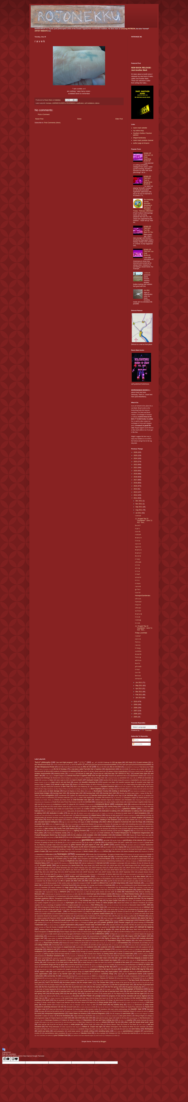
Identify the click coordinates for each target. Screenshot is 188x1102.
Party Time (87, 913)
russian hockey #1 (75, 942)
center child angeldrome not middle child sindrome (95, 797)
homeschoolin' (80, 854)
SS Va (94, 967)
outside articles (47, 913)
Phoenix (142, 916)
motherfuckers (146, 896)
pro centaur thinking (52, 925)
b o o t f (137, 525)
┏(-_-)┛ (94, 762)
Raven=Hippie (64, 931)
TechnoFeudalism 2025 (66, 980)
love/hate (108, 885)
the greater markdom (65, 989)
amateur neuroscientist (43, 773)
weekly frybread (141, 1020)
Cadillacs (72, 795)
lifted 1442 (88, 881)
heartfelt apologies (76, 851)
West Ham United (84, 1022)
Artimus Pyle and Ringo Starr (95, 778)
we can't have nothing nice (105, 1020)
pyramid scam (85, 927)
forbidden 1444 (120, 835)
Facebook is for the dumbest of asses (127, 826)
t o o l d (137, 592)
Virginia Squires (56, 1018)
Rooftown (148, 940)
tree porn (150, 1009)
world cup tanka (43, 1031)
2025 (136, 455)
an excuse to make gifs (84, 773)
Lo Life (146, 883)
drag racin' (112, 817)
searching (118, 949)
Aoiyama (111, 775)
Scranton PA (86, 949)
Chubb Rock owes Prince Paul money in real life (67, 802)
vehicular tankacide (111, 1015)
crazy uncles (39, 808)
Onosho (120, 911)
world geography (58, 1031)
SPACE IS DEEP (144, 965)
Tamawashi (136, 978)
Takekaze (111, 978)
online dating (111, 911)
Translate (146, 730)
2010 (136, 701)
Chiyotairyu (47, 802)
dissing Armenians (129, 815)
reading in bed (102, 932)
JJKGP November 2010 (71, 872)
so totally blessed (86, 962)
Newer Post (39, 119)
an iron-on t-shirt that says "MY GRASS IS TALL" (113, 773)
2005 (136, 717)
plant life (120, 918)
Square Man (86, 967)
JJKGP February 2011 (81, 867)
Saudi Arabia (57, 947)
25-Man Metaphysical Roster (45, 767)
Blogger (103, 1041)
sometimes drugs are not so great (52, 965)
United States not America (77, 1013)
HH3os (105, 851)
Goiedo (141, 842)
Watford (64, 1020)
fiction (70, 830)
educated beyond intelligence (48, 822)
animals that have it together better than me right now (86, 776)
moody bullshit (74, 896)
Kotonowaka (132, 874)
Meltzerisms (80, 892)
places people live (82, 918)
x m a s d (138, 679)
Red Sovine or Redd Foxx (125, 934)
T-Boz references (58, 978)
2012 (136, 495)
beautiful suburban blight (126, 782)
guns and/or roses (109, 847)
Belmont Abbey (85, 784)
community (90, 804)
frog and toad (95, 837)
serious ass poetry (143, 951)
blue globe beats (139, 786)
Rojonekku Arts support (82, 940)
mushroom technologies (73, 898)
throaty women (46, 1004)
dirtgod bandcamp (139, 138)
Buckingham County (101, 791)
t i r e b (137, 623)
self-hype (50, 951)
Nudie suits (41, 909)
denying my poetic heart (123, 813)
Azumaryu (44, 780)
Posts (136, 740)
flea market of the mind (140, 830)
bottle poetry (43, 791)
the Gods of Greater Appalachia (47, 989)
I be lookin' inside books (139, 856)
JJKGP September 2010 (126, 872)
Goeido (135, 842)
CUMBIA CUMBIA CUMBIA (92, 808)
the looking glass (106, 993)
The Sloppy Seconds (54, 998)
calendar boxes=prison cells (101, 795)
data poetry (70, 811)
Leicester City (41, 881)
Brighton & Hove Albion (77, 791)
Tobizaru (129, 1004)
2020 (136, 471)
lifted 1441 (77, 881)
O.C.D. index (65, 909)
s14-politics (84, 945)
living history (120, 883)
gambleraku (88, 840)
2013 (136, 492)
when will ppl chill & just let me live (49, 1024)
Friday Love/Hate (141, 633)
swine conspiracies (132, 976)
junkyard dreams (143, 872)
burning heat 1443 (92, 793)
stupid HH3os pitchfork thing (94, 971)
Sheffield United (142, 953)
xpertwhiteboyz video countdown (55, 1033)
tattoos (97, 103)
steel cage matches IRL (132, 967)
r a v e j (137, 645)
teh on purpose (79, 980)
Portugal (83, 922)
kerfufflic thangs (82, 874)
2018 (136, 477)
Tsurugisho (67, 1011)
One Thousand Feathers (75, 911)
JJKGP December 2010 (45, 867)
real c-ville (113, 931)
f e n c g (138, 657)
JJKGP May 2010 (144, 869)
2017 (136, 480)
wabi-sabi (99, 1018)
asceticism (123, 778)
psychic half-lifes (129, 925)
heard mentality (53, 851)
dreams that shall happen (55, 819)
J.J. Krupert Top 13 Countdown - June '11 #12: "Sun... (143, 520)
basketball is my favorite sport (140, 780)
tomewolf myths (72, 1007)
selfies (73, 951)
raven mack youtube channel (143, 140)
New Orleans (85, 905)
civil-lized (88, 802)
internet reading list (88, 863)
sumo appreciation (41, 974)
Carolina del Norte (40, 797)
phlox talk (133, 916)
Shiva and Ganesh (70, 956)
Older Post (119, 119)
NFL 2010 (38, 907)
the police (76, 996)
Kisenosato (101, 874)
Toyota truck (149, 1007)
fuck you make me (142, 837)
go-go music (89, 842)
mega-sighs (38, 892)
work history (135, 1029)
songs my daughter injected (99, 964)
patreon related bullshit (102, 914)
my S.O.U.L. (129, 900)
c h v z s (138, 599)
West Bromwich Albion (70, 1022)
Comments (137, 744)
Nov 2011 (139, 504)
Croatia (59, 808)
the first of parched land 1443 (52, 987)
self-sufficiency (63, 951)
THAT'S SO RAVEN (52, 982)
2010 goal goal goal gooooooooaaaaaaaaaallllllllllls (135, 764)
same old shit (135, 945)
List (44, 883)
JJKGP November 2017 (90, 872)
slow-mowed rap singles (108, 960)
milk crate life (79, 894)
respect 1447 (39, 938)
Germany (37, 842)
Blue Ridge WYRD (61, 789)
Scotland (62, 949)
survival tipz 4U (52, 976)
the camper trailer (86, 982)
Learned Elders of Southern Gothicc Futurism (129, 878)
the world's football (139, 998)
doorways (69, 817)
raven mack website (140, 128)
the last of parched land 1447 (137, 991)
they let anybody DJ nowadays (63, 1000)
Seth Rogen (38, 953)
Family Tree (61, 828)
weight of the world (47, 1022)
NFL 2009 (146, 905)
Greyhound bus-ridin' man (61, 847)
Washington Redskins (52, 1020)
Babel (51, 780)
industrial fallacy (40, 863)
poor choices (39, 922)
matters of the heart (143, 890)
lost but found (68, 885)
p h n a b (138, 666)
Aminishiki (71, 773)
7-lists (151, 767)
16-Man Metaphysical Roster (61, 764)
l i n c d (137, 617)
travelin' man (136, 1009)
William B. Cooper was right (92, 1027)
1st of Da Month (77, 764)
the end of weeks (79, 984)
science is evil (51, 949)
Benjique (107, 784)
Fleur (150, 830)
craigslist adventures (135, 806)
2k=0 (59, 767)
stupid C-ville (44, 971)
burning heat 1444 (109, 793)
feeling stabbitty (138, 828)
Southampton (131, 964)
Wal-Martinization (145, 1018)
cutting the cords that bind (112, 808)
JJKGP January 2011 (115, 867)
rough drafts (38, 942)
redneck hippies (139, 934)
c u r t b (137, 672)
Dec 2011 (139, 501)
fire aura (118, 830)
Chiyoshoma (38, 802)
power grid (92, 922)
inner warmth (55, 863)
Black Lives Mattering (80, 786)
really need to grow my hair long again (61, 934)
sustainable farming (68, 976)
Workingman (149, 1029)
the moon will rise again (135, 993)
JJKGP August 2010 (130, 865)
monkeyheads (61, 896)
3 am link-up (68, 767)
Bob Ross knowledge (74, 789)
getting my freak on (49, 842)
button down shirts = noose (135, 793)
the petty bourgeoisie (64, 996)
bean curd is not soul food (60, 782)
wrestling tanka (104, 1031)
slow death (41, 960)
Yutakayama (108, 1035)
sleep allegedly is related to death (141, 958)
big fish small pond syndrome (50, 786)
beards (76, 782)
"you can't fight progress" (64, 762)
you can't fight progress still (145, 1033)
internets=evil (101, 863)
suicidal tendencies (143, 971)
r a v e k (138, 586)
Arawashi (148, 775)
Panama (79, 913)
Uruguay (117, 1013)
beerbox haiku (39, 784)
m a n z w (138, 614)
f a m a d (138, 602)
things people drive (105, 1002)
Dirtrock (107, 815)
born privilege (109, 789)
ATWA (140, 778)
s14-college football (41, 945)
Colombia (82, 804)
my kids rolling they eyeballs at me (55, 900)
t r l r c (137, 580)
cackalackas (62, 795)
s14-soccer (105, 945)
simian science (148, 956)
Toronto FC (108, 1007)
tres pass (41, 1011)
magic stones (69, 887)
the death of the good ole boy (123, 982)
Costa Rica (75, 806)
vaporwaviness (100, 1015)
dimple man (58, 815)
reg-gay (148, 934)
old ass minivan (144, 909)
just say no (59, 874)
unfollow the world (142, 1011)
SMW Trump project (49, 962)
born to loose (120, 789)
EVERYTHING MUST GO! (52, 826)
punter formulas (39, 927)
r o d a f (137, 636)
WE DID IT (122, 1020)
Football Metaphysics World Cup (46, 835)
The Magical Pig (119, 993)
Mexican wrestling (144, 892)
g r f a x (137, 589)
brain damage (54, 791)
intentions (64, 863)
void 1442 (67, 1018)
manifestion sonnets (41, 889)
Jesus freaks (88, 865)
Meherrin (63, 892)
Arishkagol (46, 778)
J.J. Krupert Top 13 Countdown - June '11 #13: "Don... (143, 628)
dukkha (96, 819)
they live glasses (82, 1000)
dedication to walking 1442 (133, 811)
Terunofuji (114, 980)
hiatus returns (116, 851)
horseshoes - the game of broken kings (111, 854)
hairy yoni (130, 847)
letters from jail (52, 881)
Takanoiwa (86, 978)
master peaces (88, 889)
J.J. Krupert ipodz (44, 865)
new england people (71, 905)
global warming (76, 842)
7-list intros (142, 767)
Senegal (83, 951)
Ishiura (146, 863)
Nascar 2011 (82, 902)
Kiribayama (92, 874)
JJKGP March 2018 (131, 869)
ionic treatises (132, 863)
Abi (121, 769)
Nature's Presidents (139, 902)
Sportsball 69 (69, 967)
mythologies (70, 903)
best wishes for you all (118, 784)
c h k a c (138, 608)
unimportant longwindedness (55, 1013)
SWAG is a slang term (98, 976)
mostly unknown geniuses (96, 896)
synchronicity (48, 978)
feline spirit (150, 828)
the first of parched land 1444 (76, 987)
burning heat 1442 (76, 793)
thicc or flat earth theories (97, 1000)
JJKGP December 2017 (63, 867)
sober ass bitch (99, 962)
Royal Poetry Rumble (51, 943)
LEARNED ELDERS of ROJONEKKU (64, 103)
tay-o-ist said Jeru (43, 980)
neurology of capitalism (54, 905)
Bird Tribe (66, 786)
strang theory (84, 969)
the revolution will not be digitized (135, 996)
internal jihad (73, 863)
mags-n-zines (82, 887)
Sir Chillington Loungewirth (72, 958)
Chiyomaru (139, 799)
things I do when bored (116, 1000)
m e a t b (138, 654)
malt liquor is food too (98, 887)
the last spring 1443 (56, 993)
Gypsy (121, 847)
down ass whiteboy (81, 817)
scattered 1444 (134, 947)
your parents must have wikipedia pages (82, 1035)
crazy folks (147, 806)
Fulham (151, 837)
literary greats (52, 883)
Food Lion (93, 833)
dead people (94, 811)
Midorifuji (57, 894)
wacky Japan (108, 1018)
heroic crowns (88, 851)
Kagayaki (67, 874)
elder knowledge (92, 822)
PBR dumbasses (118, 913)
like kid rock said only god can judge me (128, 881)
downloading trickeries (99, 817)
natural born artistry (123, 902)
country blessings (98, 806)
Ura (111, 1013)
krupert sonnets (40, 876)
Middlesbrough (49, 894)
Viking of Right (139, 1015)
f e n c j (137, 642)
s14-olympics (75, 945)
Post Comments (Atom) (52, 123)
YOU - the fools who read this (126, 1033)
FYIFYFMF (63, 840)
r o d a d (138, 516)
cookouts (150, 804)
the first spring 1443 (115, 987)
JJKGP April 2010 (100, 865)
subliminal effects (128, 971)
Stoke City (52, 969)
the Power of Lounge (92, 996)
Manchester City (113, 887)
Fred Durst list (39, 837)
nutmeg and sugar (53, 909)
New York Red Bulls (121, 905)
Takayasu (103, 978)
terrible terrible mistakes (102, 980)
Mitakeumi (118, 894)
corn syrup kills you (44, 806)
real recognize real (41, 934)
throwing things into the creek (63, 1004)
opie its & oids (129, 911)
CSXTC (78, 808)
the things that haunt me (100, 998)
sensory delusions (93, 951)
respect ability (51, 938)
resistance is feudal (80, 936)
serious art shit (129, 951)
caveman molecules (63, 797)
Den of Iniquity (101, 813)
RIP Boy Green (125, 938)
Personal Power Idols (104, 916)
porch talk (49, 922)
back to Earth (77, 780)
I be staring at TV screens (53, 859)
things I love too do (131, 1000)
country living (112, 806)
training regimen (80, 1009)
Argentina (38, 778)
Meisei (72, 892)
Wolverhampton (54, 1029)
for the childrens (76, 835)
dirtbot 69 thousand (82, 815)
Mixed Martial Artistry (131, 894)
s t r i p (137, 568)
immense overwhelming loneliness (111, 861)
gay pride (106, 840)
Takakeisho (78, 978)
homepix (48, 103)
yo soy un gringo (100, 1033)
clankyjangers (99, 802)
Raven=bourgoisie (40, 931)
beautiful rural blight (108, 782)
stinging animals (42, 969)
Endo (50, 824)
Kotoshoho (141, 874)
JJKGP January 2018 (132, 867)
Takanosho (95, 978)
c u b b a (138, 651)
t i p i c (137, 528)
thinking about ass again (123, 1002)
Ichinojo (62, 861)
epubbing (75, 824)
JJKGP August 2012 (147, 865)
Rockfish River (50, 940)
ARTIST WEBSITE (41, 31)
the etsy (88, 984)
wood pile (117, 1029)
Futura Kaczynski (52, 840)
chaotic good (143, 797)
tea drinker (53, 980)
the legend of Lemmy (91, 993)
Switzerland (38, 978)
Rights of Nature (110, 938)
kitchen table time (113, 874)
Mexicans (38, 894)
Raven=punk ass (89, 931)
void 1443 (78, 1018)
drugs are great (84, 820)
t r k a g (137, 648)
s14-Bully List (146, 942)
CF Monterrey (117, 797)
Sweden (120, 976)
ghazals (60, 842)
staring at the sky (105, 967)
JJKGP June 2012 (101, 869)
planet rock (96, 918)
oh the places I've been (91, 909)
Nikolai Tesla (54, 907)
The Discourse (39, 984)
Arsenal (55, 778)
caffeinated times (83, 795)
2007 (136, 711)
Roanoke (41, 940)
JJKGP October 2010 (108, 872)
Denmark (110, 813)
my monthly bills (85, 900)
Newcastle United (135, 905)
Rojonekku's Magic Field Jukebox (119, 940)
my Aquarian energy (110, 898)
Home (79, 119)
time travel (103, 1005)
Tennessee (90, 980)
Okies (122, 909)
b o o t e (138, 556)
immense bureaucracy (90, 861)
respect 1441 (106, 936)
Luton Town (118, 885)
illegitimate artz (72, 861)
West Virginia (96, 1022)
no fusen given (85, 907)
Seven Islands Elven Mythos (92, 953)
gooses (65, 844)
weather (130, 1020)
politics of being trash (126, 920)
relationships (39, 936)
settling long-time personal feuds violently (56, 953)
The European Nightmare (101, 984)
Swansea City (112, 976)
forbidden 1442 (92, 835)
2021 (136, 467)
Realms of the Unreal (83, 934)
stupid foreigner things (74, 971)
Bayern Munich (39, 782)
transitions (104, 1009)
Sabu (126, 945)
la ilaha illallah (140, 876)
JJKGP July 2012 (56, 869)
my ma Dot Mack (73, 900)
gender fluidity (117, 840)
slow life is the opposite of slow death (62, 960)
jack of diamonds (62, 865)
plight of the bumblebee (82, 920)
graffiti (106, 845)
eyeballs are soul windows (102, 826)
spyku (77, 967)
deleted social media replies (87, 813)
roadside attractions (146, 938)
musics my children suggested (94, 898)
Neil (44, 905)
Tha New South (133, 980)
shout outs (138, 956)
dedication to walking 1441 (111, 811)
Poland (115, 920)
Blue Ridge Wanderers (47, 789)
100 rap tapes (117, 762)
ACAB (126, 769)
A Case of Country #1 (44, 769)
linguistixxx (38, 883)
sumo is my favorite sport (62, 974)
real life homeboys (125, 931)
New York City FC (109, 905)
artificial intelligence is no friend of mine (71, 778)
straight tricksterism (72, 969)
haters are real (88, 849)
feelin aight (127, 828)
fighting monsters (80, 831)
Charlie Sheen (47, 799)
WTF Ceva (117, 1031)
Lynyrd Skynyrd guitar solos (142, 885)
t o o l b (137, 531)
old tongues (44, 911)
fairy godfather (39, 828)
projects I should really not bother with (91, 925)
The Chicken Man (103, 982)
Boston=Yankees (133, 789)
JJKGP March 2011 (116, 869)
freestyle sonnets (81, 837)
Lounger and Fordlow (96, 885)
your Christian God (60, 1035)
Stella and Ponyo (148, 967)
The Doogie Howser (53, 984)
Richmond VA (96, 938)
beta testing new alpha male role (137, 784)
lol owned (45, 885)
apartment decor (122, 775)
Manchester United (127, 887)
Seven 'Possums (76, 953)
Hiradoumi (144, 851)
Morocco (83, 896)
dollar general (140, 815)
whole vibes (100, 1024)
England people (59, 824)
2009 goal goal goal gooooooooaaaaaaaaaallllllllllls (101, 764)
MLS (144, 894)
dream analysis (137, 817)
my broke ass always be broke (129, 898)
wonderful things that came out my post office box (94, 1029)
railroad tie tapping (145, 927)
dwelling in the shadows (108, 820)
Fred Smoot (50, 837)
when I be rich (116, 1022)
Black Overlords (94, 786)
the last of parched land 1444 (112, 991)
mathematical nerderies (125, 890)
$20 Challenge (105, 762)
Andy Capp (49, 775)
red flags (112, 934)
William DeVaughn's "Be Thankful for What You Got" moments (126, 1026)
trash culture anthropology (119, 1009)
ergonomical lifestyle (87, 824)
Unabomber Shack (128, 1011)
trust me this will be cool (54, 1011)
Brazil (65, 791)
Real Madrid (137, 931)
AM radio (148, 771)
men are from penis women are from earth (100, 892)
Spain (36, 967)
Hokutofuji (40, 854)
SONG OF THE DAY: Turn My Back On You (148, 229)
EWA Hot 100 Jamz (68, 826)
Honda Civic (93, 854)
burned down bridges (42, 793)
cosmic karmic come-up (60, 806)
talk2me (128, 978)
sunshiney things (107, 974)
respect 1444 (145, 936)
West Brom (58, 1022)
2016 (136, 483)
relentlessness (51, 936)
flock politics (39, 833)
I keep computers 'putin (84, 858)
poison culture (104, 920)
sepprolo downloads (108, 951)
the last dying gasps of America (130, 989)
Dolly (149, 815)
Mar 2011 (139, 692)
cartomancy (51, 797)
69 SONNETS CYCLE (130, 767)
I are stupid (90, 856)
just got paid (50, 874)
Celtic (74, 797)
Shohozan (81, 956)
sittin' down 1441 (90, 958)
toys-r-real (41, 1009)
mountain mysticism (41, 898)
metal (119, 892)
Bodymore (86, 789)
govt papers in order (92, 845)
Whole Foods (88, 1024)
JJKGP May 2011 (40, 872)
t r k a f (137, 574)
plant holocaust (108, 918)
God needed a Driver (111, 842)
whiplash (66, 1024)
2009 (136, 704)
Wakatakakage (133, 1018)
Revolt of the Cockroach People (76, 938)
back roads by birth (63, 780)
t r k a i (137, 669)
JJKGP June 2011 (86, 869)
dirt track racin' (67, 815)
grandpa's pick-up (133, 844)
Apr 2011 (139, 688)
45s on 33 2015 (102, 767)
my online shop (138, 131)
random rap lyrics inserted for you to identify (95, 929)
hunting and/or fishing (61, 856)
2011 (136, 498)
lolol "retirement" (56, 885)
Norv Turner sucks (127, 907)
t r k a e (137, 583)
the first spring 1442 (97, 987)
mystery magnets (43, 902)
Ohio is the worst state (110, 909)
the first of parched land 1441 (122, 985)
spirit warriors (45, 967)
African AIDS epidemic (53, 771)
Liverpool (82, 883)
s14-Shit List (94, 945)
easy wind (140, 819)
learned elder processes (75, 879)
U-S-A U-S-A (116, 1011)
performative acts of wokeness (85, 916)
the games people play (133, 987)
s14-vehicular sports (116, 945)
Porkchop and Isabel (60, 922)
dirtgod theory (96, 815)
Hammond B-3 (147, 847)
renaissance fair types (64, 936)
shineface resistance (53, 956)
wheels (104, 1022)
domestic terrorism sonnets (55, 817)
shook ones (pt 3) (92, 956)
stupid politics (113, 971)
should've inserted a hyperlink (122, 956)
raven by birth (120, 929)
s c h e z (138, 611)
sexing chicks (108, 954)
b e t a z (138, 676)
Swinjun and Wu (145, 976)
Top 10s (100, 1007)
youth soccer (99, 1035)
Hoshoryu (129, 854)
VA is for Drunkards (63, 1016)
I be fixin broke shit (104, 856)
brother (89, 791)
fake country (49, 828)
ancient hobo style (140, 773)
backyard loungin (93, 780)
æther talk (144, 769)
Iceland (55, 861)
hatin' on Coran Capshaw (103, 849)
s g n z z (138, 547)
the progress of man (113, 996)
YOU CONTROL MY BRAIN (44, 1035)
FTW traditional (120, 837)
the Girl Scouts (149, 987)
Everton (107, 824)
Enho (69, 824)
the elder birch (66, 984)
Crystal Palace (69, 808)
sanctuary (144, 945)
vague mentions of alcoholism (83, 1015)
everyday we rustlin (119, 824)
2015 (136, 486)
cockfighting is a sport (59, 804)
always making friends (137, 771)
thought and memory (138, 1002)
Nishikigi (63, 907)
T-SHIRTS (69, 978)
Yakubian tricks (86, 1033)
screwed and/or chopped (101, 949)
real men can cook (148, 931)
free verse (69, 837)
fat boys (83, 828)
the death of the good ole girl (143, 982)
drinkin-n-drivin (70, 819)
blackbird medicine (107, 786)
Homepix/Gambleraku (142, 595)
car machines (128, 795)
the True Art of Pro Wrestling (120, 998)
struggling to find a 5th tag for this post (137, 969)
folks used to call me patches (79, 833)
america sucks (59, 773)
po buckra (94, 920)
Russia (64, 942)
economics (149, 820)
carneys (148, 795)
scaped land (68, 947)
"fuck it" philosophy (42, 762)
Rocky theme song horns (66, 940)
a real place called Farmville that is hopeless (86, 769)
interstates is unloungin (117, 863)
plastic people (66, 920)
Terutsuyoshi (122, 980)
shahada (119, 953)
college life (72, 804)
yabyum (76, 1033)
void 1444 (88, 1018)
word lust (125, 1029)
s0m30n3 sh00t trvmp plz (98, 942)
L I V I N (99, 876)
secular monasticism (141, 949)
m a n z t (138, 553)
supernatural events (135, 974)
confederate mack (121, 804)
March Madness (74, 890)
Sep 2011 (139, 507)
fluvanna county (60, 833)
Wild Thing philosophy (52, 1026)
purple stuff (63, 927)
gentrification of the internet (132, 840)
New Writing (95, 905)
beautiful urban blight (143, 782)
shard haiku (129, 954)
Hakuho (138, 847)
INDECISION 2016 (144, 861)
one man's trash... (56, 911)
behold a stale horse (62, 784)
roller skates (139, 940)
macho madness (56, 887)
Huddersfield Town (40, 856)
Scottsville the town (74, 949)
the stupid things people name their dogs (75, 998)
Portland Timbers (74, 922)
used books (126, 1013)
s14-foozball (55, 945)
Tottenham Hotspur (119, 1007)
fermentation (62, 830)
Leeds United (149, 878)
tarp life (144, 978)
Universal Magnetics (98, 1013)
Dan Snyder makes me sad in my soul (54, 811)
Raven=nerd (76, 931)
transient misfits (93, 1009)
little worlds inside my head (67, 883)
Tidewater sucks (79, 1004)
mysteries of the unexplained (144, 900)
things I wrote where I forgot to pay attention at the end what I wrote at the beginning (69, 1002)
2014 (136, 489)
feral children (51, 830)
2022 (136, 464)
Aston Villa (132, 778)
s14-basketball (123, 943)
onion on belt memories (94, 911)
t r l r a (137, 571)
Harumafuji (78, 849)
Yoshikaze (111, 1033)
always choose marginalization (118, 771)
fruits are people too (107, 837)
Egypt (82, 822)
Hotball (149, 854)
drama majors (124, 817)
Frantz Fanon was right (144, 835)
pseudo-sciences (115, 925)
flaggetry (127, 831)
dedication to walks (56, 813)
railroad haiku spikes (126, 927)
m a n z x (138, 550)
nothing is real (148, 907)
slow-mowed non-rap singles (89, 960)
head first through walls (138, 849)
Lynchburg (127, 885)
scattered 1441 (92, 947)
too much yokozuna (84, 1007)
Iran (140, 863)
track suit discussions (56, 1009)
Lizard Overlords (134, 883)
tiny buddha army (117, 1005)
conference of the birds (138, 804)
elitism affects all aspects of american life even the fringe (122, 822)
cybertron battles (129, 809)
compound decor (102, 804)
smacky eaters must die (127, 960)
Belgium (75, 784)
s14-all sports (111, 942)
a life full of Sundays (59, 769)
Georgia (148, 840)
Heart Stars (64, 851)
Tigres (88, 1004)
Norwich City (137, 907)
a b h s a (138, 660)
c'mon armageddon (47, 795)
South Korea (121, 964)
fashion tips (74, 828)
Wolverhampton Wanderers (68, 1029)
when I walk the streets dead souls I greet (138, 1022)
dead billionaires (82, 811)
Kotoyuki (149, 874)
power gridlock (107, 922)
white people (75, 1024)
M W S (37, 887)
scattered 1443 (120, 947)
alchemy (74, 771)
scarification (80, 103)
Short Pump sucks (105, 956)
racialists (113, 927)
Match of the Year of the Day (105, 889)
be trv (47, 782)
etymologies (99, 824)
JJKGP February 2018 (98, 867)
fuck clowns (130, 837)
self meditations (89, 103)
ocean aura (76, 909)
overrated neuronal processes (64, 913)
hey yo (99, 851)
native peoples (108, 903)
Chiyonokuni (147, 799)
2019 (136, 474)
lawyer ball (49, 878)
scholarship (39, 949)
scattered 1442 (106, 947)
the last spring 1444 (74, 993)
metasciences (130, 892)
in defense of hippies (130, 861)
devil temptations (140, 813)
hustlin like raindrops (76, 856)
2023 (136, 461)
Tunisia (75, 1011)
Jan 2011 (139, 698)
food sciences (105, 833)
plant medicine (132, 918)
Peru (116, 916)
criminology (49, 808)
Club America (46, 804)
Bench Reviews (97, 784)
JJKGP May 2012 (55, 872)
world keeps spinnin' (74, 1031)
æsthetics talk (135, 769)
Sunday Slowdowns (82, 974)
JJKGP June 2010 (71, 869)
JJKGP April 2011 (115, 865)
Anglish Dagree (59, 775)
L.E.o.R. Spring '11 (126, 876)
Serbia (120, 951)
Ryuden (86, 942)
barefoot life (107, 780)
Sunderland (95, 974)
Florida (49, 833)
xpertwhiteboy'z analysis (131, 1031)
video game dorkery (125, 1015)
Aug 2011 (139, 510)
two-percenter (106, 1011)
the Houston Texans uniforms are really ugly (88, 989)
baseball (126, 780)
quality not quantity (101, 927)
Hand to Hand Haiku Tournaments (45, 849)
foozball (63, 835)
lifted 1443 (99, 881)
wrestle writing (89, 1031)
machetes (44, 887)
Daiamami (145, 808)
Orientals (140, 911)
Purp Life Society (51, 927)
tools (93, 1007)
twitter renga (95, 1011)
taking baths (120, 978)
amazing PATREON (128, 29)
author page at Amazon (141, 143)
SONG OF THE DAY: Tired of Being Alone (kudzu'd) (148, 180)
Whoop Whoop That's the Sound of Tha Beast (121, 1024)
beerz (48, 784)
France (132, 835)
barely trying (118, 780)
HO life (151, 851)
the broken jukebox (69, 982)
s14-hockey (66, 945)
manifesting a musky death (143, 887)
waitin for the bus (121, 1018)
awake (37, 780)
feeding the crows (116, 828)
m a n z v (138, 538)
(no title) (146, 290)
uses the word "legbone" (141, 1013)
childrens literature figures (103, 799)
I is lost (69, 859)
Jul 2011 (139, 513)
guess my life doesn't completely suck (87, 847)
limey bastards (147, 881)
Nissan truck (72, 907)
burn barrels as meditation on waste (141, 791)
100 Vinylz (129, 762)
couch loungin (84, 806)
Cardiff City (140, 795)
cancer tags (118, 795)
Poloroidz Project (144, 920)
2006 (136, 714)
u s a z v (138, 577)
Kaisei (74, 874)
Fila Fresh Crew (94, 830)
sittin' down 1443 (120, 958)
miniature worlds (106, 894)
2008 (136, 708)
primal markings (139, 922)
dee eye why (72, 813)
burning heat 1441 (59, 793)
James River (75, 865)
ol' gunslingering (131, 909)
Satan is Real (45, 947)
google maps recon (54, 844)
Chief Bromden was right (82, 800)
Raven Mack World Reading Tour (140, 929)
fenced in (40, 831)
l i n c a (137, 541)
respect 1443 (132, 936)
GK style (67, 842)
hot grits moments (140, 854)
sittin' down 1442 (105, 958)
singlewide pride (56, 958)
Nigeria (45, 907)
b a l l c (137, 663)
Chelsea (56, 799)
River (134, 938)
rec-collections (98, 934)
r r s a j (137, 559)
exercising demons (85, 826)
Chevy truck (66, 799)
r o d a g (138, 620)
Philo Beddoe (124, 916)
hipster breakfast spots (131, 851)
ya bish (70, 1033)
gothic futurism (76, 845)
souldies (111, 964)
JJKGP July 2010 (148, 867)
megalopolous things (51, 892)
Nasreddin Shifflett (94, 902)
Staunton (120, 967)
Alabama (65, 771)
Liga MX (109, 881)
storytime (60, 969)
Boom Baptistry (96, 789)
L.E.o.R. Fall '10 (110, 876)
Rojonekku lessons (98, 940)
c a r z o (138, 639)
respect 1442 (119, 936)
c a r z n (138, 544)
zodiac (116, 1035)
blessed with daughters (124, 786)
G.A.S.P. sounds (74, 840)
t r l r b (137, 565)
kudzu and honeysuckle (80, 876)
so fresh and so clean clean (67, 962)
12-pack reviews (142, 762)
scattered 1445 (146, 947)
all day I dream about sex (97, 771)
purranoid (74, 927)
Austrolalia (148, 778)
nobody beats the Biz (113, 907)
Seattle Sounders (128, 949)
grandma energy (119, 844)
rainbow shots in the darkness (50, 929)
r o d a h (138, 534)
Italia (152, 863)
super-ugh (121, 974)
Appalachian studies (136, 775)
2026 (136, 452)
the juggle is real (109, 989)
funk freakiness (41, 840)
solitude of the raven (122, 962)
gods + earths (125, 842)
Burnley (122, 793)
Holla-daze (49, 854)
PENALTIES (128, 913)
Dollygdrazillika (39, 817)
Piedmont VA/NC (55, 918)
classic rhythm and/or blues (115, 802)
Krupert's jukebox (55, 876)
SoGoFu (110, 962)
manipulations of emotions (58, 889)
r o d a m (147, 273)
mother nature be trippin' (129, 896)
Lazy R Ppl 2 (61, 878)
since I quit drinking (44, 958)
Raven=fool (53, 932)
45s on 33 (87, 767)
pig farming (68, 918)
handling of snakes (65, 849)
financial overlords (106, 830)
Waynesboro (87, 1020)
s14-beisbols (135, 942)
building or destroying (119, 791)
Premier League (124, 922)
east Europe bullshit (128, 819)
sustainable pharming (83, 976)
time (94, 1004)
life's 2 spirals (65, 881)
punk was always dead (144, 925)
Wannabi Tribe (39, 1020)
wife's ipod (142, 1024)
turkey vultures (83, 1011)
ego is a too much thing (69, 822)
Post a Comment (43, 114)
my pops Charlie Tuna (113, 900)
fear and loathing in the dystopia (98, 828)
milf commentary (67, 894)
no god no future (98, 907)
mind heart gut (91, 894)
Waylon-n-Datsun (75, 1020)
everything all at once (135, 824)
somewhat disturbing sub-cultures (78, 964)
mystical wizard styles (57, 902)
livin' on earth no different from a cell (100, 883)
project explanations (68, 925)
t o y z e (138, 605)
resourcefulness (95, 936)
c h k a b (138, 562)
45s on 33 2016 (115, 767)
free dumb (59, 837)
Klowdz (124, 874)
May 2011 (139, 685)
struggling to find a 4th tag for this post (103, 969)
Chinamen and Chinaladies (123, 799)
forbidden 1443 (106, 835)
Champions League (130, 797)
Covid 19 (124, 806)
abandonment (110, 769)
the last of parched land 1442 (63, 991)
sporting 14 (56, 967)
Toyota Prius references (135, 1007)
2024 (136, 458)
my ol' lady (98, 900)
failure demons (146, 826)
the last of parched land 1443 (88, 991)
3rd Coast (77, 767)
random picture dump (69, 929)
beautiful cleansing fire (90, 782)
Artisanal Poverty (113, 778)
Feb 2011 (139, 695)
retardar (60, 938)
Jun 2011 (139, 682)
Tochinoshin (138, 1004)
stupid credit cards (58, 971)
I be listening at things (121, 856)
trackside (69, 1009)
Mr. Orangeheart (57, 898)
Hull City (49, 856)
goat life (98, 842)
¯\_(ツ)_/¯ (82, 762)
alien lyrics (84, 771)
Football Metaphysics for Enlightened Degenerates (132, 833)
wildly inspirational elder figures (71, 1026)
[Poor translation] (15, 1059)
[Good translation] (6, 1059)
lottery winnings (81, 885)
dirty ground (116, 815)
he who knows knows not (120, 849)
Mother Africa (112, 896)
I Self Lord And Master (102, 859)
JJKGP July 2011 (43, 869)
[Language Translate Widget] (144, 727)
